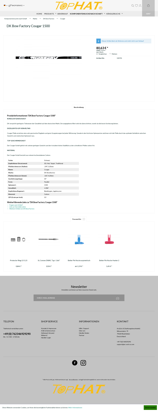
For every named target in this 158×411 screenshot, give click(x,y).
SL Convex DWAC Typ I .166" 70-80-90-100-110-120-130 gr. (49, 260)
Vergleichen (101, 54)
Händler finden (84, 333)
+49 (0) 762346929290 (17, 333)
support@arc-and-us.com (125, 344)
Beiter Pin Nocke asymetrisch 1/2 (79, 260)
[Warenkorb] (148, 8)
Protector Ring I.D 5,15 (18, 260)
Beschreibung (79, 107)
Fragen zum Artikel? (15, 205)
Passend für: (78, 219)
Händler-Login (46, 338)
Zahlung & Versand (47, 333)
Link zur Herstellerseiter (16, 207)
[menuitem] (16, 5)
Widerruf (44, 335)
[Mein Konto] (140, 5)
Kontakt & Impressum (48, 328)
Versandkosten (73, 379)
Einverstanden (150, 407)
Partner (81, 335)
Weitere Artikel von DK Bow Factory (20, 209)
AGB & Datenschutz (48, 331)
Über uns (82, 331)
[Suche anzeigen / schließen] (133, 5)
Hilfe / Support (84, 328)
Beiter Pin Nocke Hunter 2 (109, 260)
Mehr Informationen (75, 407)
